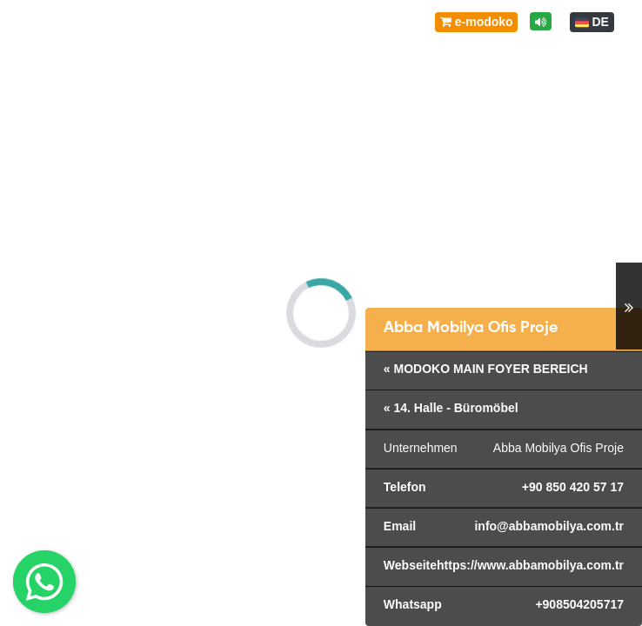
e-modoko (476, 22)
